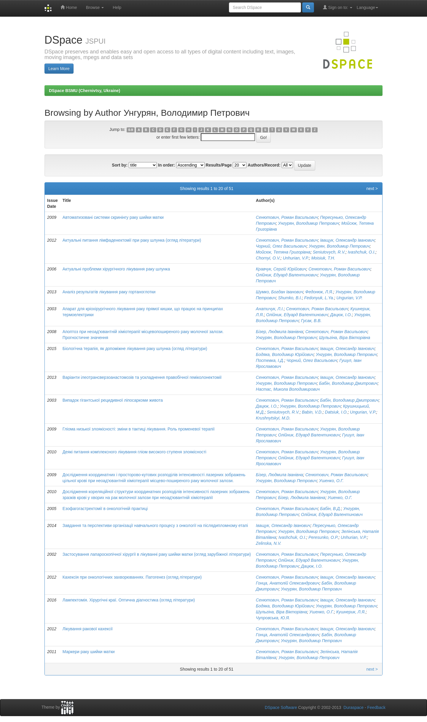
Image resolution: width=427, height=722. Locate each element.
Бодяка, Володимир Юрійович (285, 354)
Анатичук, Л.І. (270, 308)
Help (117, 7)
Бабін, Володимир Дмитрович (348, 383)
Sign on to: (337, 7)
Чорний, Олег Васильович (281, 246)
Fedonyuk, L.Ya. (319, 297)
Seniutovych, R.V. (329, 252)
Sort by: (120, 165)
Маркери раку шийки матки (89, 651)
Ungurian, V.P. (349, 297)
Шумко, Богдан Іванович (279, 291)
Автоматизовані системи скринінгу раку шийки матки (113, 217)
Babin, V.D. (312, 412)
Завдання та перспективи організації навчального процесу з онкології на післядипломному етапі (155, 525)
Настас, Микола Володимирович (288, 389)
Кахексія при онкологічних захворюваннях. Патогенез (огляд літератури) (132, 577)
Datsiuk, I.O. (336, 412)
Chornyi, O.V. (268, 258)
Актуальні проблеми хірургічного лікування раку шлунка (116, 269)
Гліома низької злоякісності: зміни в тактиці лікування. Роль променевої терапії (139, 429)
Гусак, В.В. (311, 320)
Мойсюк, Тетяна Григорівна (283, 252)
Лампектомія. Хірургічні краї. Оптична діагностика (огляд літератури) (129, 600)
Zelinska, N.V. (268, 543)
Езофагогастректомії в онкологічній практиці (105, 508)
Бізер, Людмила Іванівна (279, 331)
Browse (95, 7)
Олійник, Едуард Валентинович (287, 275)
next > (372, 188)
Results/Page (219, 165)
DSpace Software (281, 707)
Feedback (376, 707)
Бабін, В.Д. (330, 508)
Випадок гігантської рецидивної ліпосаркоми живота (113, 400)
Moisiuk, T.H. (323, 258)
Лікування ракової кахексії (88, 628)
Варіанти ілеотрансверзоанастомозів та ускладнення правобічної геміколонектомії (142, 377)
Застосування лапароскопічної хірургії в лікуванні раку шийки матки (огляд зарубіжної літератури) (157, 554)
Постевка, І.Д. (270, 360)
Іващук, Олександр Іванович (347, 240)
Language (367, 7)
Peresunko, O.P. (323, 537)
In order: (166, 165)
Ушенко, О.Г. (331, 480)
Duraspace (353, 707)
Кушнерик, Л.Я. (351, 611)
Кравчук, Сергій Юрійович (281, 269)
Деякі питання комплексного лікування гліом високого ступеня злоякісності (134, 451)
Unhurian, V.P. (296, 258)
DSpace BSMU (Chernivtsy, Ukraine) (84, 90)
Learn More (59, 68)
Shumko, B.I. (290, 297)
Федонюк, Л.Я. (319, 291)
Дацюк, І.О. (341, 314)
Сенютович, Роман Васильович (287, 217)
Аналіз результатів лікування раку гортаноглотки (109, 291)
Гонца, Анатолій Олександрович (287, 583)
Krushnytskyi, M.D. (273, 418)
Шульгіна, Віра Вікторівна (344, 337)
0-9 (130, 130)
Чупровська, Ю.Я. (273, 617)
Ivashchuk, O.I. (361, 252)
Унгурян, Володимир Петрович (308, 223)
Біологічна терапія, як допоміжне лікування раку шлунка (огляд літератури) (135, 348)
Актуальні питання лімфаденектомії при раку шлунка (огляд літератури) (132, 240)
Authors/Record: (264, 165)
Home (68, 7)
